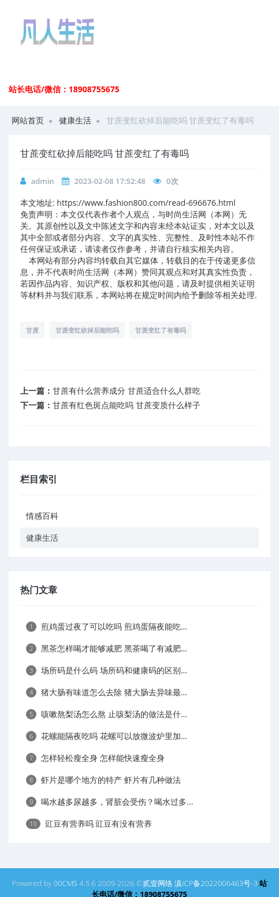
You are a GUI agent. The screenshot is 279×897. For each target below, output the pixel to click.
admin (42, 181)
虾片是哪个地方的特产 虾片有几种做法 (103, 779)
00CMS (65, 883)
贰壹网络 (158, 883)
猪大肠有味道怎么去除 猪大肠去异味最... (106, 692)
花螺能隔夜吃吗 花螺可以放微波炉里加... (106, 735)
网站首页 (28, 120)
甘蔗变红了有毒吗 (160, 330)
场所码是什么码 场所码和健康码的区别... (106, 670)
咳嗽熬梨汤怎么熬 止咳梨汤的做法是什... (106, 713)
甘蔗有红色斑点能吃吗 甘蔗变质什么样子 (126, 404)
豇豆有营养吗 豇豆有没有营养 (89, 823)
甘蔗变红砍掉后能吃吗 (87, 330)
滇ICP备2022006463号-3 (216, 883)
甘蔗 (32, 330)
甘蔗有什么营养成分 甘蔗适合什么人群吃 (126, 390)
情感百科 (42, 515)
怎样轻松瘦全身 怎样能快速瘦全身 (95, 757)
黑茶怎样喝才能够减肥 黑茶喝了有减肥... (106, 648)
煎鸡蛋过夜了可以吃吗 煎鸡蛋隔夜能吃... (106, 626)
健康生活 (75, 120)
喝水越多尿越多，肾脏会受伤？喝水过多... (109, 801)
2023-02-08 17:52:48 (110, 181)
